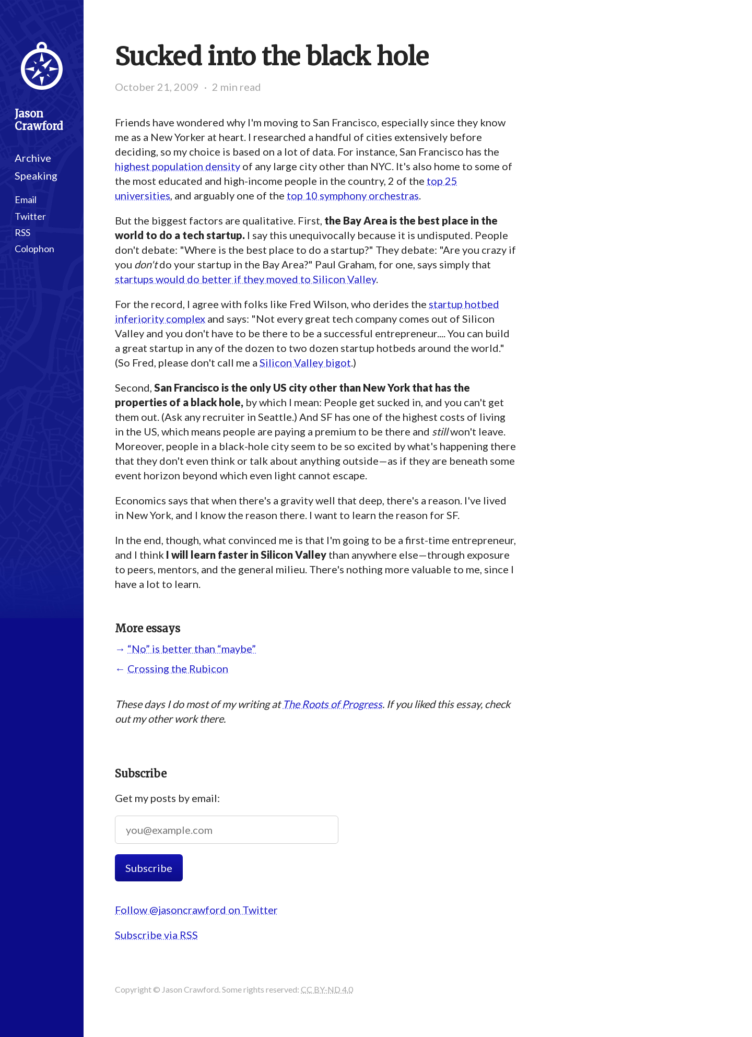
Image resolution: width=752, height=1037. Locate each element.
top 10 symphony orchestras (353, 195)
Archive (33, 157)
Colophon (34, 248)
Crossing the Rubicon (177, 668)
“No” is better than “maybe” (191, 648)
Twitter (30, 216)
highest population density (177, 166)
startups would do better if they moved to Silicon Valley (245, 279)
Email (26, 199)
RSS (22, 232)
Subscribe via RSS (156, 934)
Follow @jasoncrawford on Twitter (196, 909)
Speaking (36, 175)
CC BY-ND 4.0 (327, 989)
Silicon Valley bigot (305, 362)
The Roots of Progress (332, 704)
